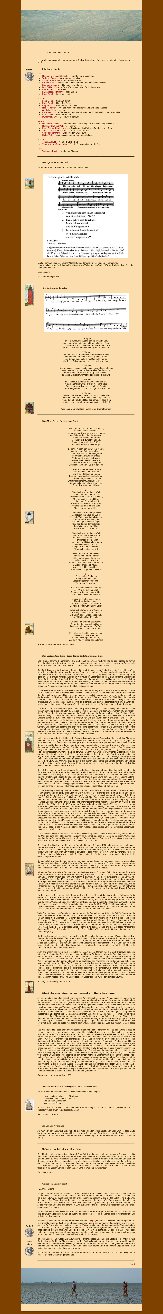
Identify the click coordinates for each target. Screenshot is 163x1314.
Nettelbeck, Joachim (51, 124)
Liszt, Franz (47, 115)
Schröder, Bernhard (51, 133)
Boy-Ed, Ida (47, 90)
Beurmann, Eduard (50, 85)
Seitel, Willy (47, 135)
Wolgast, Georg (49, 78)
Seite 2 (40, 99)
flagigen (91, 1221)
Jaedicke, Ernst (49, 110)
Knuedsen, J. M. (49, 112)
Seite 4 (40, 140)
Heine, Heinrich (49, 108)
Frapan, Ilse (47, 105)
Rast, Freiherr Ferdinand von (55, 128)
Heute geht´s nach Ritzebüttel (55, 76)
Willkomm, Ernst (49, 151)
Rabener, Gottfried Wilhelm (54, 126)
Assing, (46, 80)
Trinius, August (49, 142)
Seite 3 (40, 121)
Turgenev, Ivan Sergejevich (54, 144)
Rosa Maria (55, 80)
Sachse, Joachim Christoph (54, 130)
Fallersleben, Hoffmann (52, 92)
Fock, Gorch (47, 94)
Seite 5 (40, 149)
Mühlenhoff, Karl (49, 117)
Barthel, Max (48, 83)
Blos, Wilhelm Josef (51, 87)
